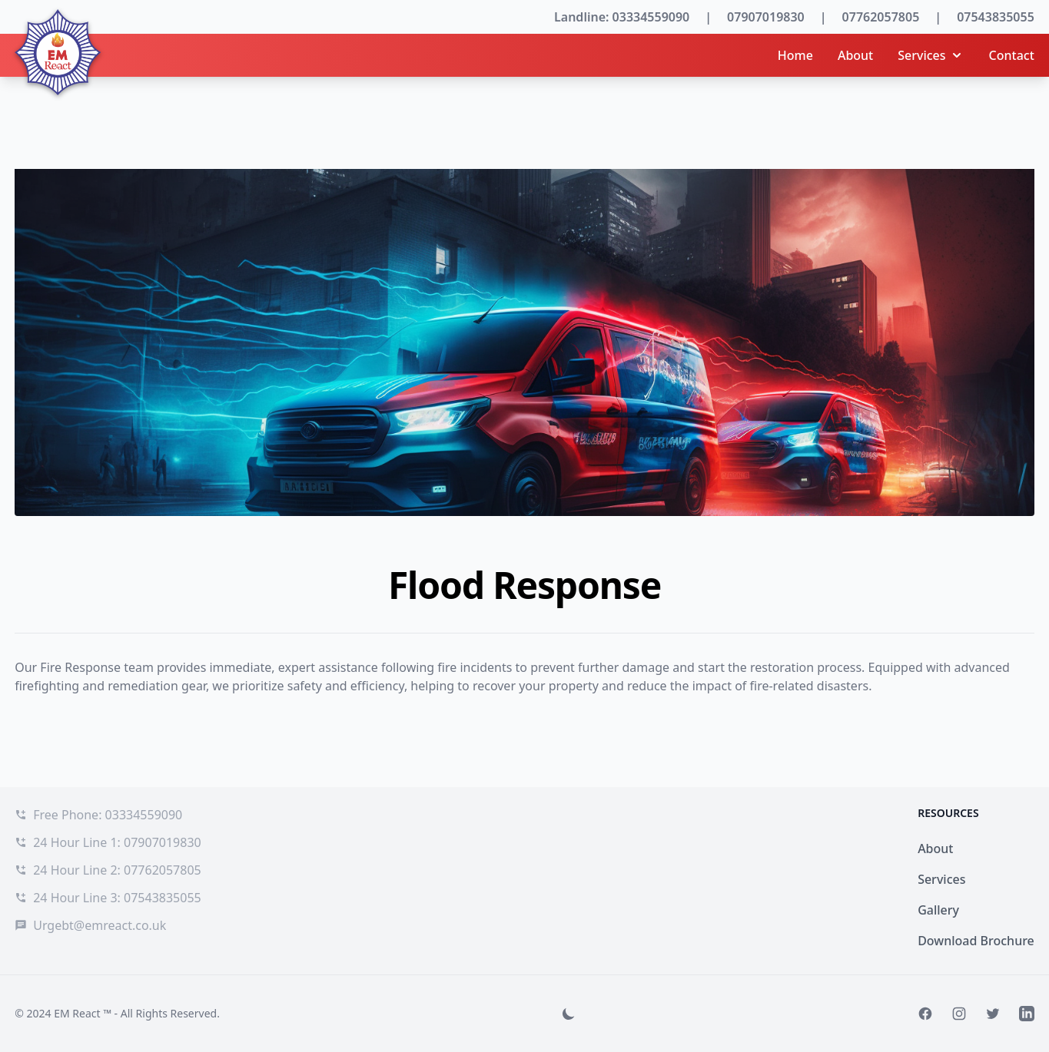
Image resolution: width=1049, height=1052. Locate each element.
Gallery (938, 909)
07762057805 (881, 16)
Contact (1011, 55)
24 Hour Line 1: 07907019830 (117, 842)
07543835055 (995, 16)
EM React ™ (82, 1013)
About (855, 55)
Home (795, 55)
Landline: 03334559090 (621, 16)
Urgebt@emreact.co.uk (99, 925)
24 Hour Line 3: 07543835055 (117, 897)
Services (931, 55)
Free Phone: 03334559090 (107, 814)
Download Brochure (976, 940)
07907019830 (766, 16)
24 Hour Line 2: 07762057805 (117, 870)
